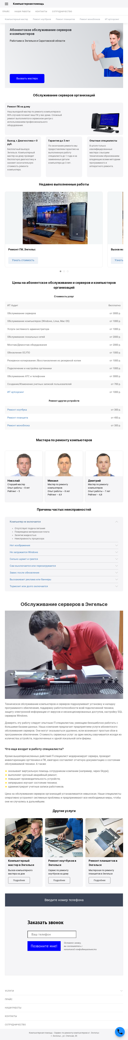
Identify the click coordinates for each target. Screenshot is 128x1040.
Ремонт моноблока (18, 425)
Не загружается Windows (24, 552)
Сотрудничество (62, 11)
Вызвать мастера (27, 78)
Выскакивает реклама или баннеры (30, 579)
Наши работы (23, 11)
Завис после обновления (24, 572)
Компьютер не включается (25, 521)
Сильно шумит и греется (24, 559)
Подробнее (19, 880)
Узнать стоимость (23, 260)
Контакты (41, 11)
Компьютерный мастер (16, 19)
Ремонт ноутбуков (42, 19)
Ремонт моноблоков (90, 19)
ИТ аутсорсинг (112, 19)
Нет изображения (20, 545)
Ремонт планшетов (65, 19)
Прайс (6, 11)
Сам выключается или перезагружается (33, 565)
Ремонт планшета (17, 417)
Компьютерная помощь (28, 3)
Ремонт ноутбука (17, 409)
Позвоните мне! (44, 946)
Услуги (9, 991)
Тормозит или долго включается (29, 586)
